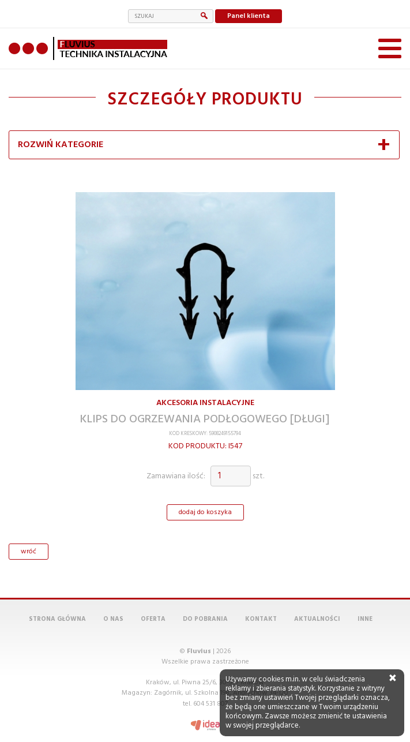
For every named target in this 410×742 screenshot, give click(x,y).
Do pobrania (205, 619)
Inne (365, 619)
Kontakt (261, 619)
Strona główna (57, 619)
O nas (113, 619)
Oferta (153, 619)
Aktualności (317, 619)
